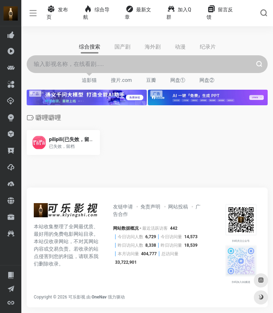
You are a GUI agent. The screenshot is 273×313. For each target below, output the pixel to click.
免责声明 (150, 206)
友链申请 (123, 206)
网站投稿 (178, 206)
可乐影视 (76, 297)
